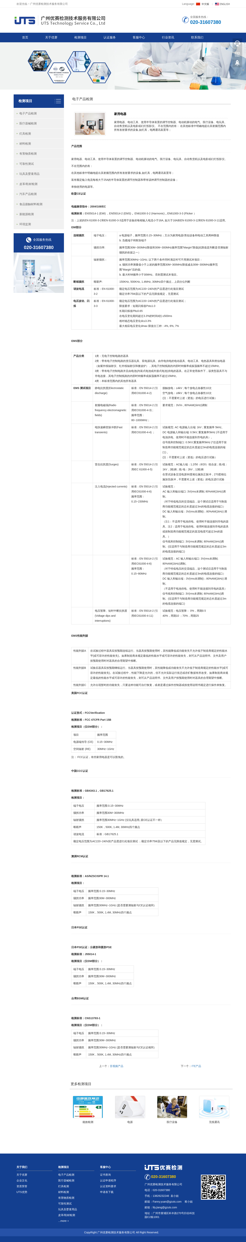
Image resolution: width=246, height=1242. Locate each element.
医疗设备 (172, 1122)
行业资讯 (168, 37)
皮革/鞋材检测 (28, 184)
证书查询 (105, 1174)
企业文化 (22, 1180)
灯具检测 (25, 133)
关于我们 (22, 1167)
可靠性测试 (26, 163)
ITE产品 (196, 1066)
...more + (63, 1220)
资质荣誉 (22, 1186)
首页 (25, 37)
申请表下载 (106, 1192)
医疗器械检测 (28, 123)
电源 (130, 1122)
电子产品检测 (82, 99)
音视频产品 (116, 1066)
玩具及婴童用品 (29, 173)
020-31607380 (39, 247)
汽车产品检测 (28, 194)
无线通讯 (214, 1122)
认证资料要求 (108, 1186)
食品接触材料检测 (30, 204)
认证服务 (110, 37)
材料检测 (25, 143)
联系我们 (197, 37)
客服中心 (139, 37)
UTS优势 (22, 1192)
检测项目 (80, 37)
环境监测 (25, 224)
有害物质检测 (28, 153)
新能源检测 (26, 214)
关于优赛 (51, 37)
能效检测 (88, 1122)
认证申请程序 (108, 1180)
